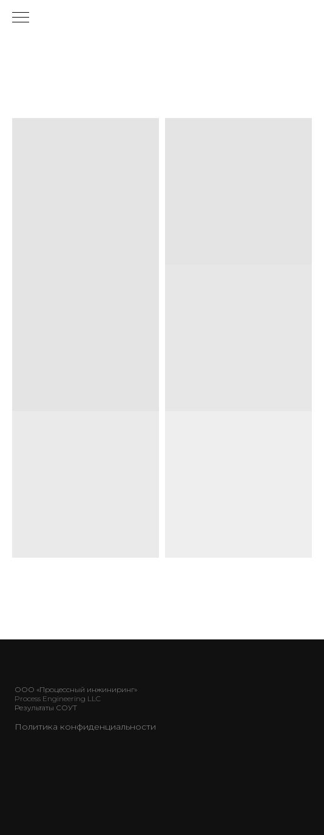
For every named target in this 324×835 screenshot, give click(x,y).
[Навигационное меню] (20, 18)
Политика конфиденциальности (85, 726)
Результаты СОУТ (46, 707)
